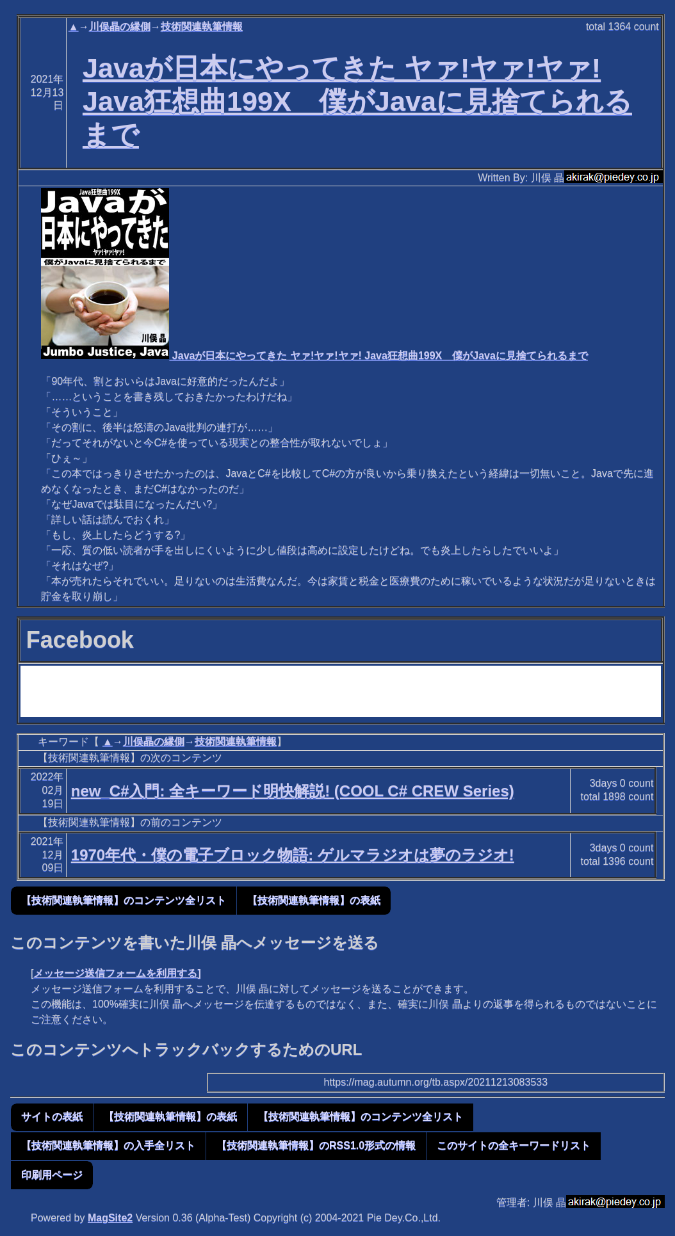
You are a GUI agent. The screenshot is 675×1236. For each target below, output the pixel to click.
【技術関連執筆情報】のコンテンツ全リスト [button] (123, 900)
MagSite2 (110, 1217)
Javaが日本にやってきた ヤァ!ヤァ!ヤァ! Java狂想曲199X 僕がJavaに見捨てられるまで (357, 101)
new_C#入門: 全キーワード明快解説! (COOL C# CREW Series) (292, 790)
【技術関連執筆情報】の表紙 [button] (313, 900)
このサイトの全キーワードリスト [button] (513, 1145)
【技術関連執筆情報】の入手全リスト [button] (108, 1145)
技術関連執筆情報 (202, 26)
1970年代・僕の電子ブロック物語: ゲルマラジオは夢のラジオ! (292, 854)
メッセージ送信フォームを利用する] (116, 973)
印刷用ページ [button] (52, 1174)
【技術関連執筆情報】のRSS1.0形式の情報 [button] (316, 1145)
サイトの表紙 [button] (52, 1116)
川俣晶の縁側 (119, 26)
